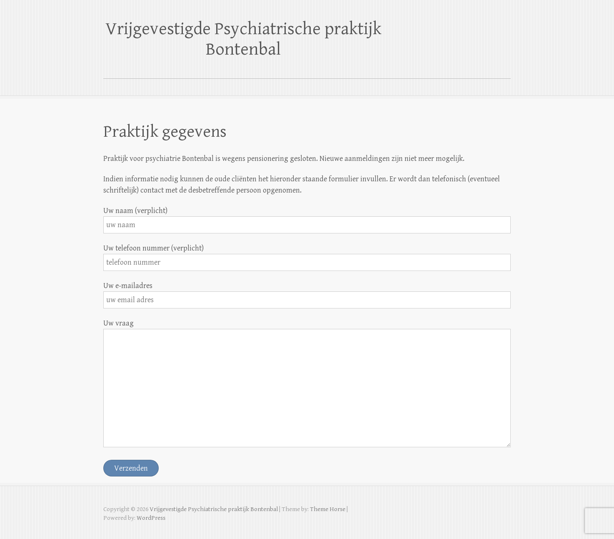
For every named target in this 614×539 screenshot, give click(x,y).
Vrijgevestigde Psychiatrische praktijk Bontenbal (243, 39)
